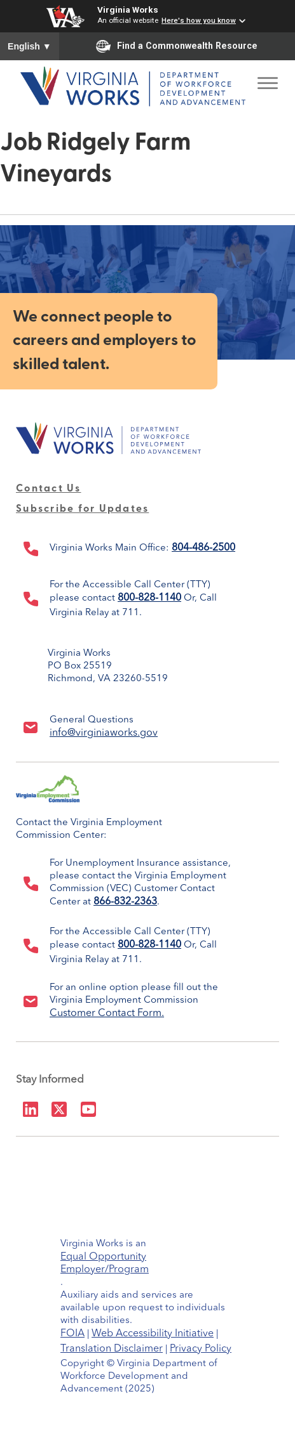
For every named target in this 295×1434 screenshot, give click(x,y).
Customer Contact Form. (107, 1013)
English (29, 46)
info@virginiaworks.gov (104, 733)
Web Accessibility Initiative (153, 1334)
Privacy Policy (200, 1349)
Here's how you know (198, 20)
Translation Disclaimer (111, 1349)
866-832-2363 (125, 902)
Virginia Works (127, 9)
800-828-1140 (149, 598)
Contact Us (48, 489)
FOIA (72, 1334)
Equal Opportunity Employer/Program (104, 1259)
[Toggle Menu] (267, 80)
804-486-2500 (203, 548)
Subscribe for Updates (82, 509)
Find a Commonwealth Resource (176, 46)
